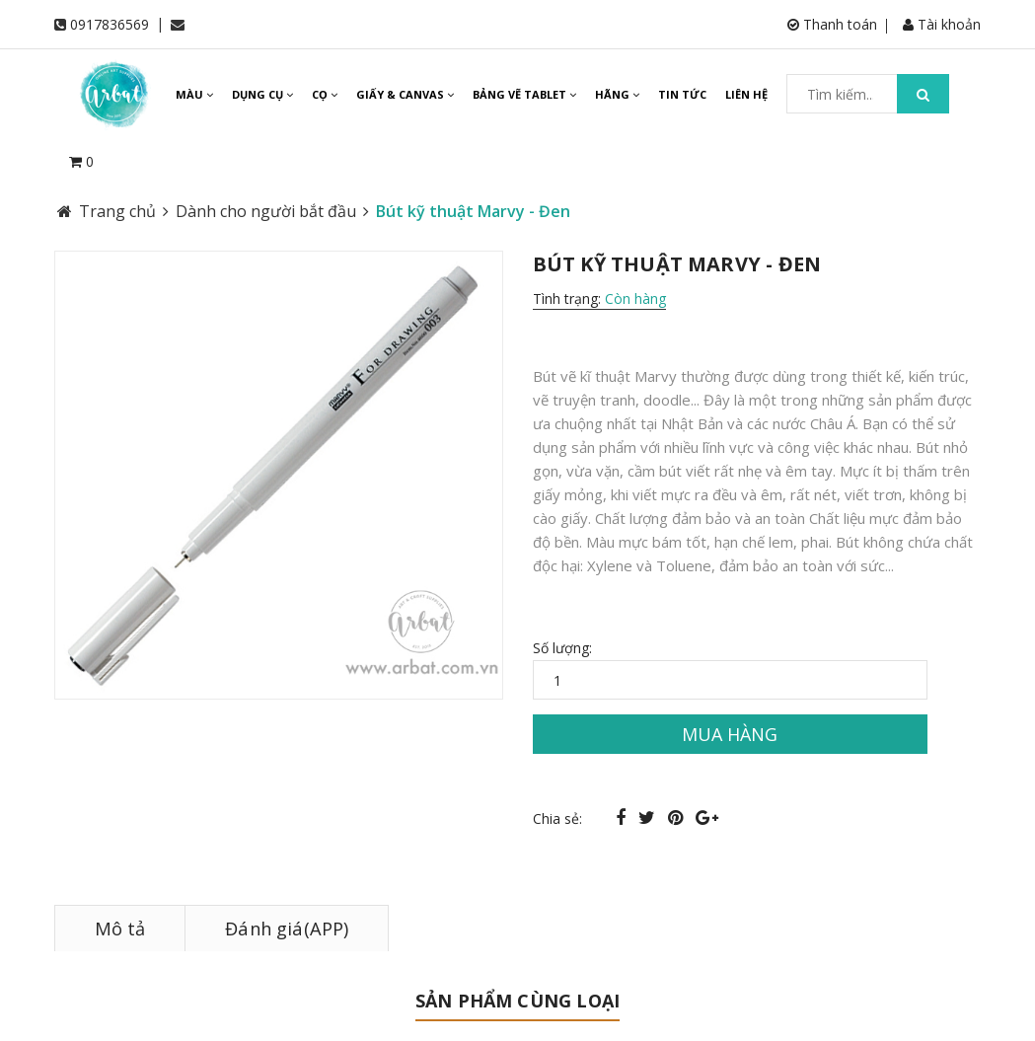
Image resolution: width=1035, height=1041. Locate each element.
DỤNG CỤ (262, 94)
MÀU (194, 94)
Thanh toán (832, 24)
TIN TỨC (682, 94)
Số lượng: (562, 647)
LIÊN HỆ (746, 94)
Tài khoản (942, 24)
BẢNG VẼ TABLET (524, 94)
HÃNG (617, 94)
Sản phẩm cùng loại (517, 1000)
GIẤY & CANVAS (405, 94)
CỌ (324, 94)
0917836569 (109, 24)
